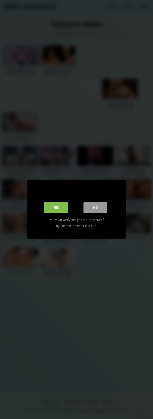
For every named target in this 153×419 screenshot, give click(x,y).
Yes (56, 208)
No (95, 208)
